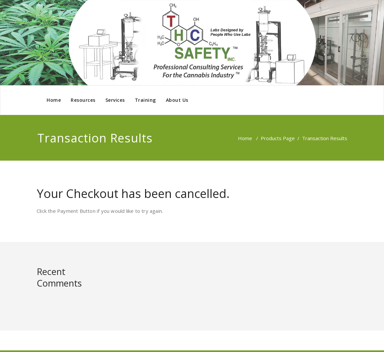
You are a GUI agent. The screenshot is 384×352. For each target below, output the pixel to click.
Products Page (278, 138)
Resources (83, 100)
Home (54, 100)
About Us (177, 100)
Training (145, 100)
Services (115, 100)
